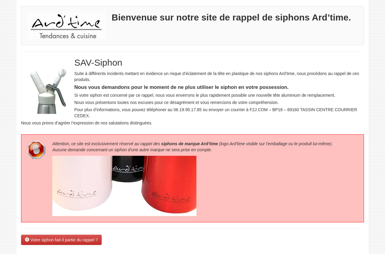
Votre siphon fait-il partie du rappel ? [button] (61, 239)
